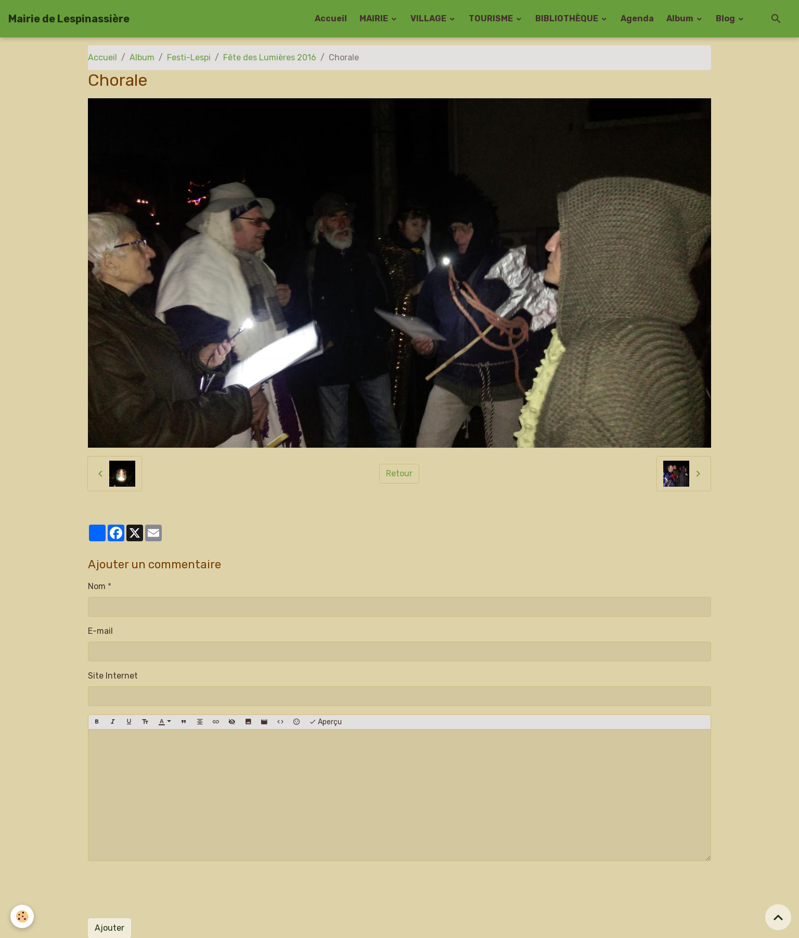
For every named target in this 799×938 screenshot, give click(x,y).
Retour (399, 473)
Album (680, 18)
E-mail (100, 631)
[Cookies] (22, 916)
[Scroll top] (778, 917)
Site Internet (113, 676)
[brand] (69, 19)
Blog (726, 18)
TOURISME (491, 18)
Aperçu (325, 722)
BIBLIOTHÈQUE (567, 18)
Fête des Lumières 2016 (269, 57)
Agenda (637, 18)
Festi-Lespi (189, 57)
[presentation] (167, 889)
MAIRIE (374, 18)
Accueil (331, 18)
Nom (97, 586)
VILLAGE (429, 18)
